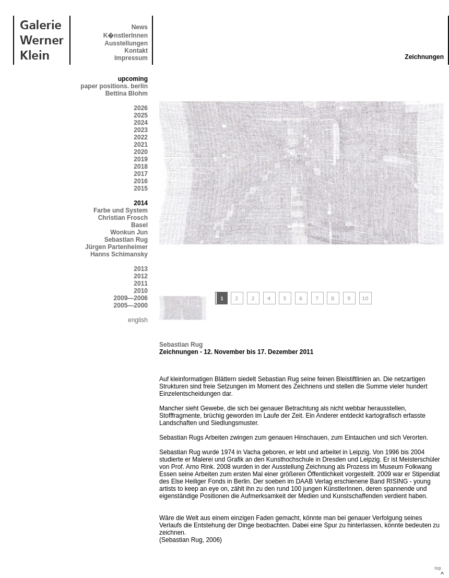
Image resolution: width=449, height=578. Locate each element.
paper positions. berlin (114, 86)
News (140, 27)
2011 (141, 283)
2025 (141, 115)
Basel (139, 225)
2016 (141, 181)
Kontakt (136, 50)
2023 (141, 130)
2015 (141, 188)
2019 (141, 159)
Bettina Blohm (126, 93)
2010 (141, 290)
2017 (141, 174)
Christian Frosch (123, 217)
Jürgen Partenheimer (116, 247)
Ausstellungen (126, 43)
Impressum (131, 58)
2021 (141, 144)
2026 (141, 108)
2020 (141, 152)
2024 (141, 122)
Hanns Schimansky (119, 254)
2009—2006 (131, 298)
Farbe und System (120, 210)
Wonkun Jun (129, 232)
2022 (141, 137)
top (437, 568)
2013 (141, 269)
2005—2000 (131, 305)
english (138, 320)
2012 (141, 276)
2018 (141, 166)
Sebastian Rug (126, 239)
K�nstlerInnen (125, 35)
